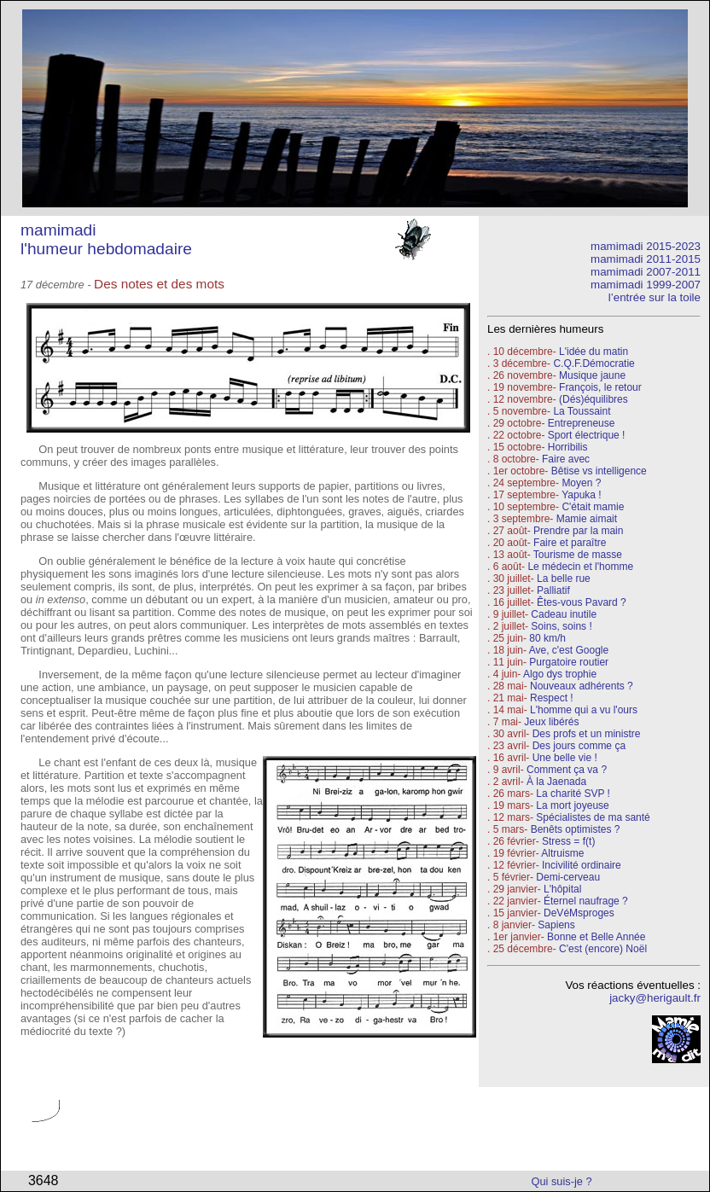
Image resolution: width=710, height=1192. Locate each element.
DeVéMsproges (579, 913)
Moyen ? (581, 483)
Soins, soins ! (561, 626)
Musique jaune (592, 375)
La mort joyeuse (572, 805)
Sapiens (556, 925)
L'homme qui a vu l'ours (583, 710)
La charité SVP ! (573, 794)
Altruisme (562, 853)
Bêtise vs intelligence (599, 471)
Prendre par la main (578, 531)
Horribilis (568, 447)
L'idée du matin (593, 352)
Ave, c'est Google (568, 650)
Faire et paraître (569, 543)
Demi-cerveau (568, 877)
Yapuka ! (581, 495)
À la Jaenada (556, 782)
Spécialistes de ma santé (592, 817)
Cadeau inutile (564, 614)
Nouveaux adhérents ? (581, 686)
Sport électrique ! (587, 435)
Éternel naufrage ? (586, 901)
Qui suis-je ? (562, 1181)
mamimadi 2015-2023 (646, 246)
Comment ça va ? (567, 770)
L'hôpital (562, 889)
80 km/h (547, 638)
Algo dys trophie (560, 674)
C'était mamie (593, 507)
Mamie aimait (586, 519)
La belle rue (564, 578)
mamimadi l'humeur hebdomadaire (106, 239)
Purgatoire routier (568, 662)
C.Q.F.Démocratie (593, 363)
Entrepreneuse (581, 423)
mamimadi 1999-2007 (646, 284)
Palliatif (553, 590)
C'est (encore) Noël (603, 949)
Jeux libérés (551, 722)
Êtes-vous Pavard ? (581, 602)
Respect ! (551, 698)
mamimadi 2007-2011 (646, 271)
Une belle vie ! (564, 758)
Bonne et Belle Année (596, 937)
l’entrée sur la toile (654, 297)
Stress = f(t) (568, 841)
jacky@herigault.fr (655, 997)
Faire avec (566, 459)
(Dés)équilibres (593, 399)
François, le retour (600, 387)
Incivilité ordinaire (581, 865)
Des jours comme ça (579, 746)
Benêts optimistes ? (575, 829)
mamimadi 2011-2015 (646, 259)
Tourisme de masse (577, 555)
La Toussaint (581, 411)
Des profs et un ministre (586, 734)
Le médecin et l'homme (580, 567)
